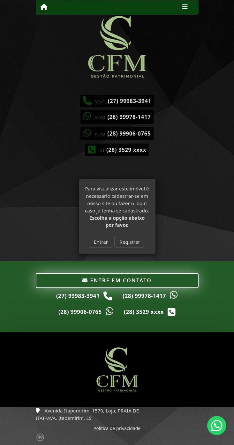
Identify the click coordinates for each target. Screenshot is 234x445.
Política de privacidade (117, 428)
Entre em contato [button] (117, 280)
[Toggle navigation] (185, 7)
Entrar (101, 242)
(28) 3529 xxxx (126, 149)
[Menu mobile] (44, 7)
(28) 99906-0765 (129, 133)
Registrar (129, 242)
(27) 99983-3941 (129, 101)
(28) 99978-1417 (129, 117)
